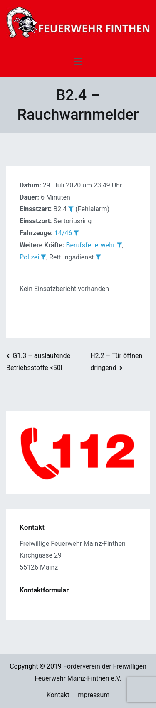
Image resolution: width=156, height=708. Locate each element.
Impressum (93, 695)
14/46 (63, 233)
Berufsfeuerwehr (90, 245)
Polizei (29, 257)
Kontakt (58, 695)
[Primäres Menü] (78, 62)
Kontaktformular (44, 590)
